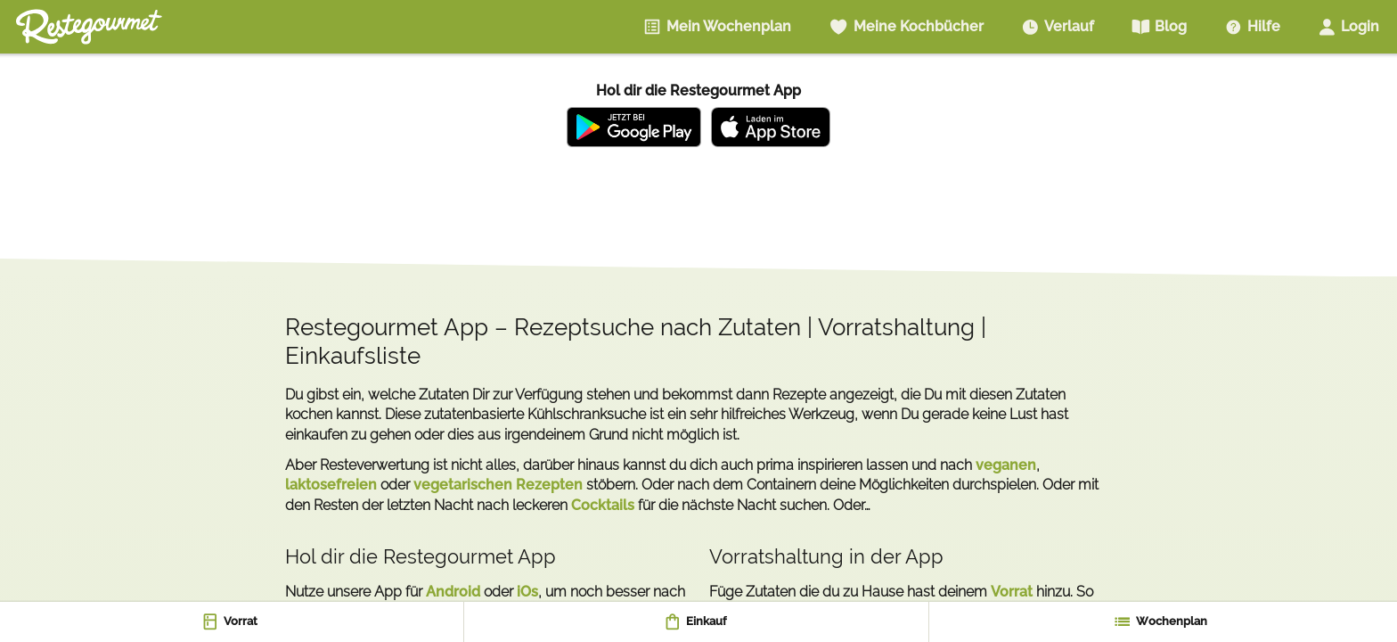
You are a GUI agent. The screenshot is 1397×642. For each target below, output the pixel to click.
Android (453, 591)
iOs (527, 591)
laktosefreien (331, 484)
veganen (1006, 465)
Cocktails (602, 505)
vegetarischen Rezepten (498, 484)
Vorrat (1012, 591)
